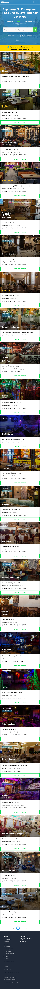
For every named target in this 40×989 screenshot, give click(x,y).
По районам (7, 951)
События (23, 936)
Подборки (7, 941)
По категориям (8, 949)
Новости (23, 941)
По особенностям (9, 953)
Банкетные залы (9, 961)
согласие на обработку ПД (12, 982)
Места (6, 936)
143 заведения (18, 21)
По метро (6, 958)
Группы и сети (8, 944)
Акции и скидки (26, 939)
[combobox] (20, 29)
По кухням (7, 946)
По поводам (7, 939)
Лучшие (6, 956)
